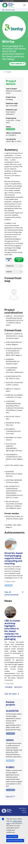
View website (16, 64)
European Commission (12, 676)
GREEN (10, 740)
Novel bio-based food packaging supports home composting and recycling (13, 558)
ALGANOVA (12, 711)
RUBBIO (10, 767)
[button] (3, 10)
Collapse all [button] (19, 259)
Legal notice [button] (22, 808)
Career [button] (23, 810)
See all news (10, 694)
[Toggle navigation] (24, 5)
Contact (24, 812)
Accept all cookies (12, 836)
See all (9, 797)
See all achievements (11, 593)
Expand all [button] (8, 259)
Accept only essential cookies (15, 840)
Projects (7, 72)
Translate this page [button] (10, 9)
